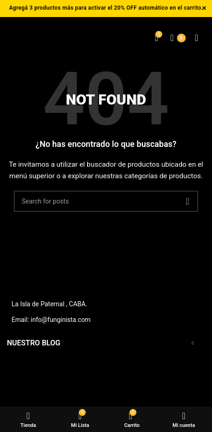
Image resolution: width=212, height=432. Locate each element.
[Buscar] (106, 201)
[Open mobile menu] (196, 38)
